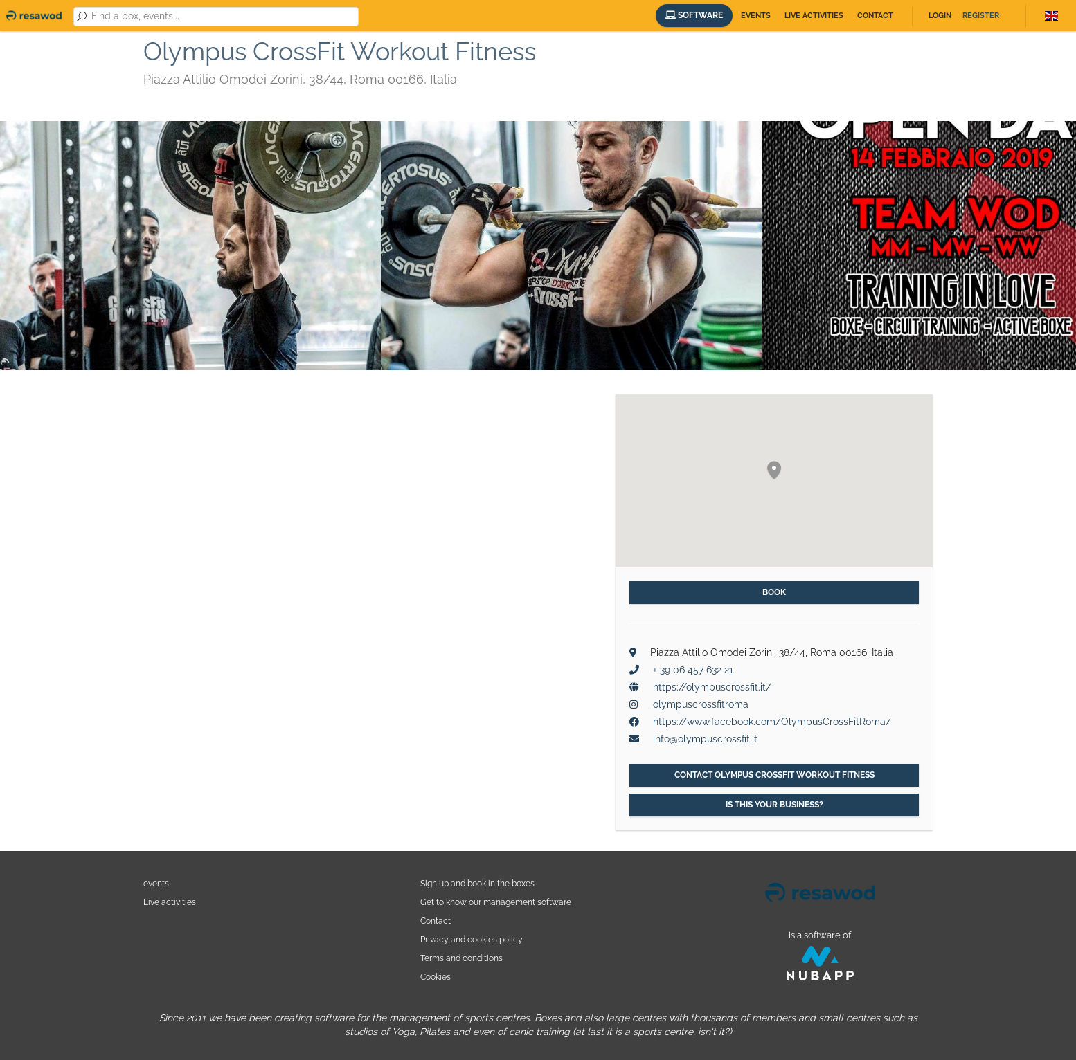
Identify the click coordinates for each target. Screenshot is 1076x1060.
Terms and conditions (461, 958)
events (156, 883)
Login (940, 15)
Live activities (813, 15)
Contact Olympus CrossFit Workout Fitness (774, 775)
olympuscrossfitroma (700, 704)
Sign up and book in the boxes (477, 883)
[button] (774, 471)
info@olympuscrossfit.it (705, 738)
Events (756, 15)
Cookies (435, 976)
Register (980, 15)
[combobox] (222, 17)
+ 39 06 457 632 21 (693, 669)
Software (694, 15)
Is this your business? (774, 805)
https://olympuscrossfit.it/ (712, 687)
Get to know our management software (495, 902)
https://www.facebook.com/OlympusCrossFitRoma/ (772, 721)
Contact (875, 15)
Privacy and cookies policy (471, 939)
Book (774, 592)
